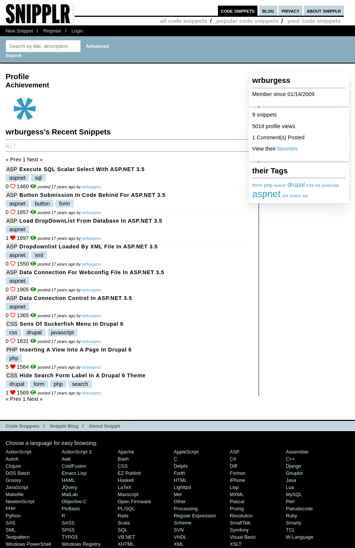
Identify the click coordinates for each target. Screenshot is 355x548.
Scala (124, 523)
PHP (12, 350)
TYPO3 (69, 537)
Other (180, 501)
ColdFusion (74, 466)
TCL (290, 530)
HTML (180, 480)
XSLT (235, 544)
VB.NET (126, 537)
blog (268, 10)
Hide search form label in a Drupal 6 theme (83, 375)
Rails (123, 515)
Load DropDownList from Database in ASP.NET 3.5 (91, 221)
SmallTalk (240, 523)
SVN (179, 530)
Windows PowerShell (28, 544)
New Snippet (19, 31)
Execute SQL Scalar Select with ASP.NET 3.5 (82, 169)
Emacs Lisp (74, 473)
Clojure (13, 466)
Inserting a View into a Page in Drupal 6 (76, 350)
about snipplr (324, 10)
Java (291, 480)
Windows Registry (81, 544)
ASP (11, 169)
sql (305, 195)
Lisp (234, 487)
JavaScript (17, 487)
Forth (179, 473)
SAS (10, 523)
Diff (233, 466)
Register (52, 31)
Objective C (74, 501)
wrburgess (91, 187)
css (310, 185)
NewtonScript (20, 501)
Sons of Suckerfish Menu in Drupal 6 (72, 324)
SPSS (68, 530)
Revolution (241, 515)
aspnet (266, 194)
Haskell (125, 480)
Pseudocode (299, 508)
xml (285, 195)
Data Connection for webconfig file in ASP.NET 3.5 (91, 272)
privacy (290, 10)
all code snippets (183, 21)
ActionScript (18, 452)
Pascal (237, 501)
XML (179, 544)
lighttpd (182, 487)
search (280, 185)
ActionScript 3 (77, 452)
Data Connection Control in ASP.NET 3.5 (75, 298)
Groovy (13, 480)
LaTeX (125, 487)
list (317, 185)
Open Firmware (134, 501)
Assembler (297, 452)
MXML (237, 494)
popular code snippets (247, 21)
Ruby (291, 515)
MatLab (70, 494)
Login (77, 31)
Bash (123, 459)
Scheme (183, 523)
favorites (287, 149)
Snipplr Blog (64, 426)
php (268, 185)
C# (233, 459)
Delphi (181, 466)
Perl (290, 501)
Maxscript (128, 494)
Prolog (237, 508)
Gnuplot (294, 473)
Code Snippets (23, 426)
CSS (12, 324)
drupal (296, 184)
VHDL (180, 537)
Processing (186, 508)
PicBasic (71, 508)
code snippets (238, 10)
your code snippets (314, 21)
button (295, 195)
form (257, 185)
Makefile (15, 494)
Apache (126, 452)
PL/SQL (126, 508)
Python (13, 515)
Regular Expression (195, 515)
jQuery (69, 487)
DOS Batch (18, 473)
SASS (68, 523)
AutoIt (12, 459)
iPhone (237, 480)
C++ (290, 459)
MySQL (294, 494)
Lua (290, 487)
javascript (330, 185)
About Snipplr (105, 426)
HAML (68, 480)
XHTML (126, 544)
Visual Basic (243, 537)
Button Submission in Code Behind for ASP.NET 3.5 (92, 195)
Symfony (239, 530)
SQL (122, 530)
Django (293, 466)
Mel (178, 494)
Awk (66, 459)
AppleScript (186, 452)
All (9, 146)
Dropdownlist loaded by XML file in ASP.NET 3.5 (88, 247)
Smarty (293, 523)
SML (11, 530)
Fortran (238, 473)
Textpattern (18, 537)
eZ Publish (129, 473)
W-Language (300, 537)
